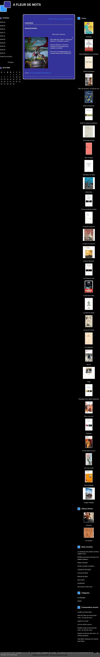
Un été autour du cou (88, 450)
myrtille (80, 612)
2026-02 (2, 26)
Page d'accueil (60, 19)
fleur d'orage (89, 157)
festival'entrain (31, 28)
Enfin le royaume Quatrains (88, 123)
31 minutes (88, 540)
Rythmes (89, 433)
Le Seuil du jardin (88, 312)
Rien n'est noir (88, 416)
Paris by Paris (82, 615)
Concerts (89, 525)
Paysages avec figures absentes (89, 399)
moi (79, 624)
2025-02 (2, 53)
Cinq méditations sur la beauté (88, 54)
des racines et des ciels (85, 586)
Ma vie (89, 364)
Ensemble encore (88, 140)
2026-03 (2, 22)
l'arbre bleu (88, 192)
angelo (80, 621)
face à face (81, 580)
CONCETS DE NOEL (84, 569)
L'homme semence (89, 226)
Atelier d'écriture (83, 562)
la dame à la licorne (89, 244)
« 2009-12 (50, 19)
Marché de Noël (83, 576)
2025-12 (2, 32)
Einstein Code (82, 628)
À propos (10, 62)
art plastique (81, 597)
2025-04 (2, 49)
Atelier (80, 601)
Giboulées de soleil (89, 175)
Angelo (80, 633)
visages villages (89, 502)
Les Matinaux (89, 347)
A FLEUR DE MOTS (27, 4)
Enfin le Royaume (88, 106)
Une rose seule (89, 468)
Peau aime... (89, 612)
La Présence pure (88, 278)
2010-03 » (70, 19)
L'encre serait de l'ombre (88, 209)
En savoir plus (12, 655)
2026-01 (2, 29)
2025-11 (2, 36)
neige (89, 381)
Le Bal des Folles (88, 295)
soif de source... (88, 624)
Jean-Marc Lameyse (84, 639)
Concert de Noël (83, 573)
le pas (86, 621)
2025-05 (2, 46)
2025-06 (2, 43)
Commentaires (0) (45, 73)
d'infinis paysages (88, 71)
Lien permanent (34, 73)
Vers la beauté (88, 485)
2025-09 (2, 39)
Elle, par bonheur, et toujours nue (88, 88)
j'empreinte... (82, 583)
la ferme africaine (88, 261)
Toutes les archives (6, 56)
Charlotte (89, 37)
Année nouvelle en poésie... (86, 566)
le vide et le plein (89, 330)
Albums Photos (87, 509)
